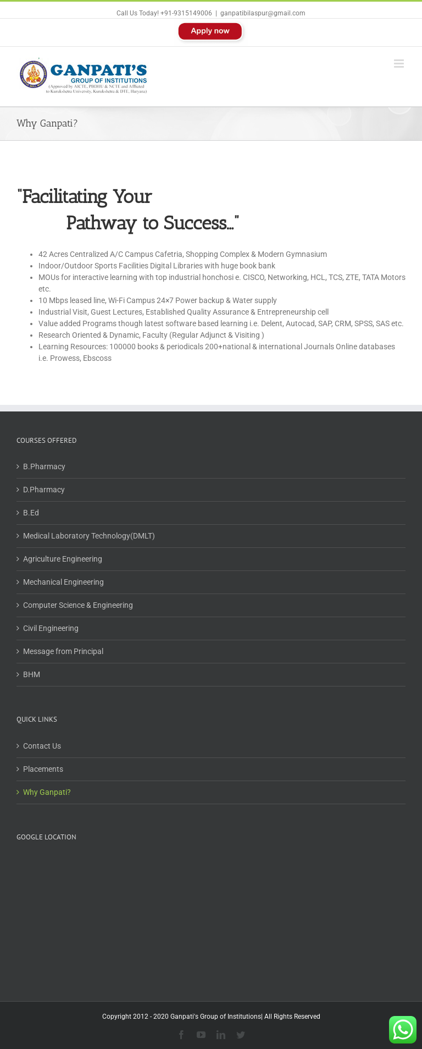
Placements (43, 769)
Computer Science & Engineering (78, 605)
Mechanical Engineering (63, 582)
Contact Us (42, 746)
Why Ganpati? (47, 792)
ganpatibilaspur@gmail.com (263, 13)
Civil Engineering (51, 628)
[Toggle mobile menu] (400, 63)
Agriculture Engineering (62, 558)
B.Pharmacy (44, 466)
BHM (31, 674)
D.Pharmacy (44, 489)
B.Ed (31, 512)
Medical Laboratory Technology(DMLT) (89, 535)
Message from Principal (63, 651)
